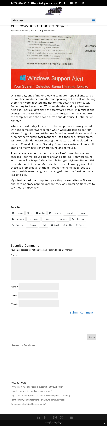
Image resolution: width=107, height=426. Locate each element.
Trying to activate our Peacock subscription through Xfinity (37, 386)
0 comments (49, 30)
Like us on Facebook (23, 345)
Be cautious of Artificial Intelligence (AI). (28, 404)
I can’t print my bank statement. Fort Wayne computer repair (38, 399)
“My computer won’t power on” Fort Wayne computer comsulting (40, 395)
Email (14, 295)
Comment (16, 255)
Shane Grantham (21, 30)
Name (14, 286)
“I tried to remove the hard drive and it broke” (31, 391)
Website (14, 304)
